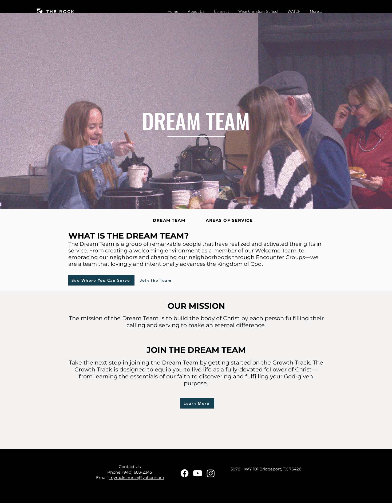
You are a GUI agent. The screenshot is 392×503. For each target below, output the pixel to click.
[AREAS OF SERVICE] (230, 220)
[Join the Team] (156, 280)
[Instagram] (210, 473)
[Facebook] (184, 473)
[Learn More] (197, 403)
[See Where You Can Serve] (101, 280)
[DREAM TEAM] (170, 220)
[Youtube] (197, 473)
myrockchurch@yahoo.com (136, 477)
